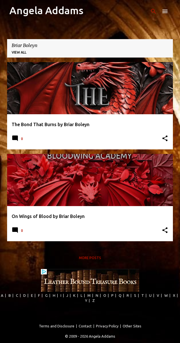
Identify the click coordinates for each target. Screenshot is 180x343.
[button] (165, 139)
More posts (90, 258)
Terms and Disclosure (56, 326)
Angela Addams (46, 10)
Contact (85, 326)
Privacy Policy (107, 326)
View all (19, 52)
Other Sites (132, 326)
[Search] (153, 11)
